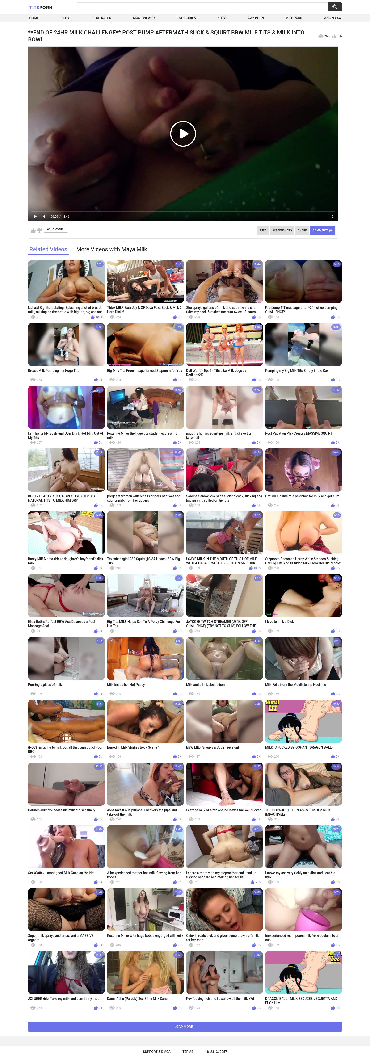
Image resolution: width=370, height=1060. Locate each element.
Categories (186, 18)
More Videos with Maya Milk (111, 249)
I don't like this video (39, 230)
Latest (66, 18)
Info (263, 230)
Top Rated (102, 18)
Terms (187, 1052)
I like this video (33, 230)
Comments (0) (323, 230)
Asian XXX (332, 18)
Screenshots (282, 230)
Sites (222, 18)
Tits (40, 7)
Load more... (185, 1027)
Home (34, 18)
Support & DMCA (157, 1052)
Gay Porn (256, 18)
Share (302, 230)
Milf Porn (294, 18)
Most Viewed (144, 18)
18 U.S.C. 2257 (216, 1052)
